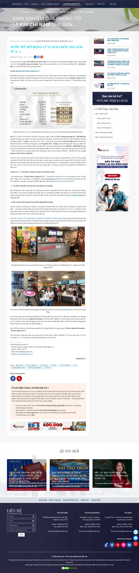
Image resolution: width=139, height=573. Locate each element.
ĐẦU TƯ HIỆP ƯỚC (65, 365)
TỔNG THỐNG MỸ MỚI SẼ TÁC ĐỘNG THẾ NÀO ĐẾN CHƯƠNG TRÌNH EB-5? (118, 50)
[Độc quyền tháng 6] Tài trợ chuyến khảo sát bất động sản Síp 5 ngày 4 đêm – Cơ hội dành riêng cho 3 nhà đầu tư (69, 477)
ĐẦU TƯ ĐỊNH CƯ (32, 365)
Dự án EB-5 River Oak (70, 500)
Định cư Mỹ (43, 500)
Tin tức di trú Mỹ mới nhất (18, 486)
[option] (69, 15)
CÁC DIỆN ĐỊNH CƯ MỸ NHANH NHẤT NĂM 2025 (118, 39)
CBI (75, 365)
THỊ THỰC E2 (44, 365)
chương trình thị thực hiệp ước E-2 (27, 71)
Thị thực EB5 (95, 500)
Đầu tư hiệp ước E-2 (103, 123)
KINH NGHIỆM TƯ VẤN (18, 368)
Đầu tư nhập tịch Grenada (103, 137)
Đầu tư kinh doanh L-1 (104, 128)
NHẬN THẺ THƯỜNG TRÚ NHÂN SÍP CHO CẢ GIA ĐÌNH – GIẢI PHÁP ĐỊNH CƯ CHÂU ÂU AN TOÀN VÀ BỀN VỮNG (25, 477)
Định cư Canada (54, 500)
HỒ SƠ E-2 (48, 368)
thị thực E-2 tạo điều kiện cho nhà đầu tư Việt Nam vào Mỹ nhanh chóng (41, 218)
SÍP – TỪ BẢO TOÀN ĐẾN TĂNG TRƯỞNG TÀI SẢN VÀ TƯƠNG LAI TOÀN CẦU (111, 475)
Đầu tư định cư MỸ (101, 114)
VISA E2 (54, 365)
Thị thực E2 (84, 500)
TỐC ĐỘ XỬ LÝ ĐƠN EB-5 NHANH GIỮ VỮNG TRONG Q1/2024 (118, 74)
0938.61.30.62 (119, 100)
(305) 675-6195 (62, 527)
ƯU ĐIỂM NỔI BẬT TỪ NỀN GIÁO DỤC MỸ (118, 84)
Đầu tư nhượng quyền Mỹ (103, 132)
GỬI (21, 535)
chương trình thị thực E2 (65, 181)
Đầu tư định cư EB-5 (103, 118)
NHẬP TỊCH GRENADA (34, 368)
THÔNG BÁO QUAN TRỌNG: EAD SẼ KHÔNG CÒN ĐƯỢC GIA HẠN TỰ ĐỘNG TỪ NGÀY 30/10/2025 (118, 63)
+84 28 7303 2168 (94, 527)
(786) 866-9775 (62, 524)
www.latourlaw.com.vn (25, 354)
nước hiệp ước (50, 179)
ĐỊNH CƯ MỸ (19, 365)
